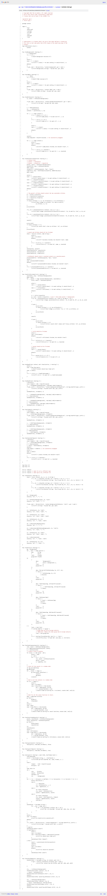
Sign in (104, 2)
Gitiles (8, 893)
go (19, 7)
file (48, 10)
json (104, 893)
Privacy (12, 893)
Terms (16, 893)
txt (101, 893)
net (22, 7)
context (58, 7)
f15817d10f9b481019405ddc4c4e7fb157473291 (39, 7)
